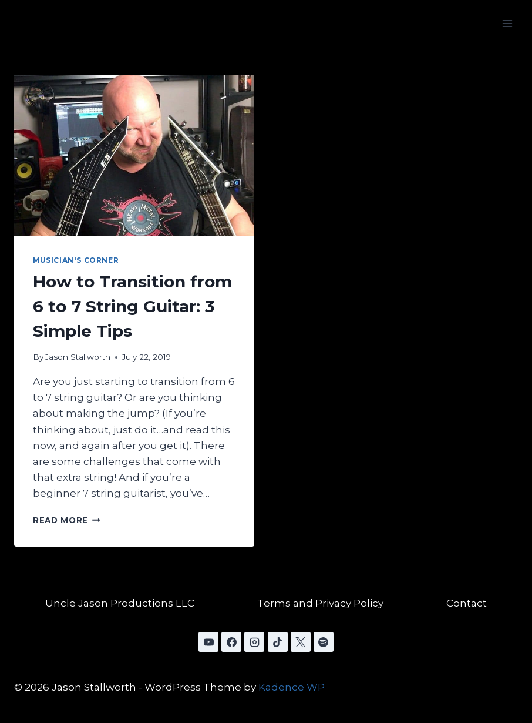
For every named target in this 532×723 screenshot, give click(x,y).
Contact (466, 603)
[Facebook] (231, 642)
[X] (301, 642)
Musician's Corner (76, 260)
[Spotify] (324, 642)
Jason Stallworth (77, 357)
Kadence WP (291, 687)
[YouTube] (208, 642)
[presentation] (134, 155)
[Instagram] (254, 642)
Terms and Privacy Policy (320, 603)
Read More (66, 520)
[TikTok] (278, 642)
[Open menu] (507, 23)
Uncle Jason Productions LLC (119, 603)
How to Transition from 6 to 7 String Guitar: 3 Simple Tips (132, 306)
